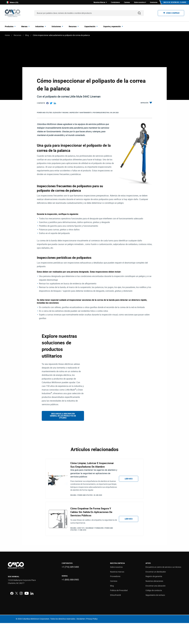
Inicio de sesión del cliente (174, 2)
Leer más (129, 481)
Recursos (17, 35)
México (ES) (12, 3)
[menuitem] (11, 26)
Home (7, 35)
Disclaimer (81, 624)
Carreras (113, 586)
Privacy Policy (92, 624)
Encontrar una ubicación (156, 590)
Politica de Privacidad (119, 595)
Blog (27, 35)
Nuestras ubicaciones (154, 586)
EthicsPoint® (115, 600)
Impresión (146, 103)
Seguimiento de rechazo (155, 600)
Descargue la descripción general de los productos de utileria (63, 416)
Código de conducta (154, 595)
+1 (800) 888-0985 (70, 584)
